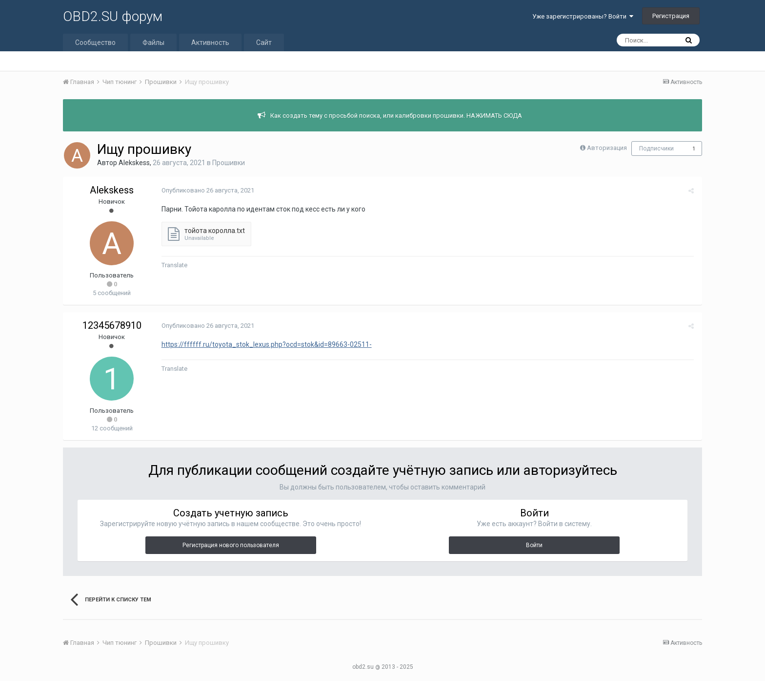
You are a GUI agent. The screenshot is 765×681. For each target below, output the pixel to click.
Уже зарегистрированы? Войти (582, 16)
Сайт (264, 42)
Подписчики (656, 148)
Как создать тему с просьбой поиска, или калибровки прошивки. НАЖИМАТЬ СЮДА (396, 115)
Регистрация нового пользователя (230, 545)
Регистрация (670, 16)
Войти (534, 545)
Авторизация (607, 147)
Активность (210, 42)
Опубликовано (207, 190)
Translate (173, 265)
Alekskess (134, 163)
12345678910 (111, 325)
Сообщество (95, 42)
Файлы (153, 42)
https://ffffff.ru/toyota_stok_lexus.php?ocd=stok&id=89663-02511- (266, 344)
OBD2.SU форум (112, 16)
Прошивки (228, 163)
